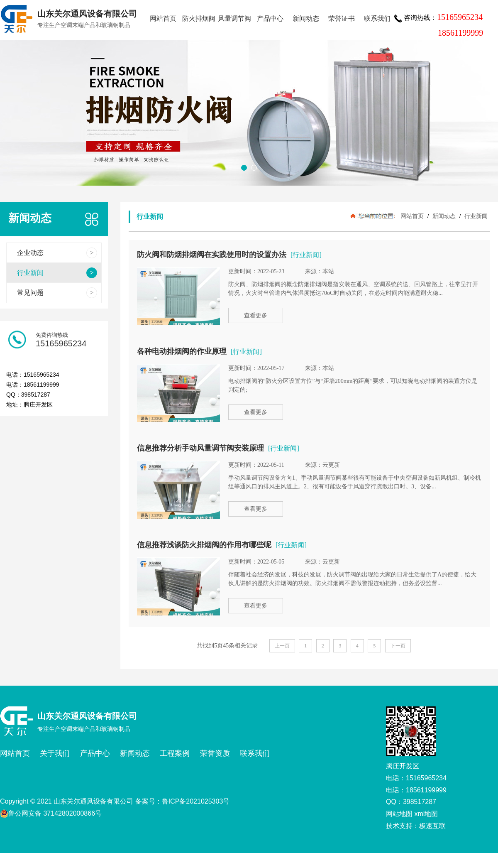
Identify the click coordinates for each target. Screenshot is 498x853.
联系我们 (377, 18)
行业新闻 (475, 216)
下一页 (398, 646)
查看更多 (255, 315)
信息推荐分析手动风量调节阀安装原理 (200, 448)
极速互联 (432, 825)
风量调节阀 (234, 18)
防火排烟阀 (198, 18)
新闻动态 (306, 18)
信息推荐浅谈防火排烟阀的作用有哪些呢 (204, 545)
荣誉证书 (341, 18)
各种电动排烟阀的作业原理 (182, 351)
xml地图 (426, 813)
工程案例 (175, 753)
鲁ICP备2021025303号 (196, 801)
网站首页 (163, 18)
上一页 (282, 646)
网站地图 (399, 813)
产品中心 (270, 18)
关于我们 (55, 753)
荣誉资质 (215, 753)
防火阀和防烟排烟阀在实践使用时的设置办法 (211, 254)
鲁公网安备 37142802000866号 (51, 813)
